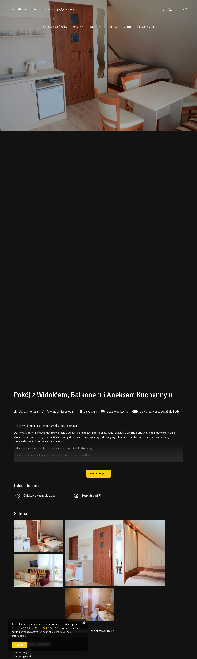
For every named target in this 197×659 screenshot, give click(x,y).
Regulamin (145, 27)
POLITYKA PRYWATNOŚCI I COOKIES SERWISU (36, 628)
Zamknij (19, 644)
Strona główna (55, 27)
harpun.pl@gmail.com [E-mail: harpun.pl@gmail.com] (61, 9)
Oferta (95, 27)
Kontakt (78, 27)
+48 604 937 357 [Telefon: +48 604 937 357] (26, 9)
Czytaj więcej (98, 473)
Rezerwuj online (119, 27)
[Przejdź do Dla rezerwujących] (103, 633)
